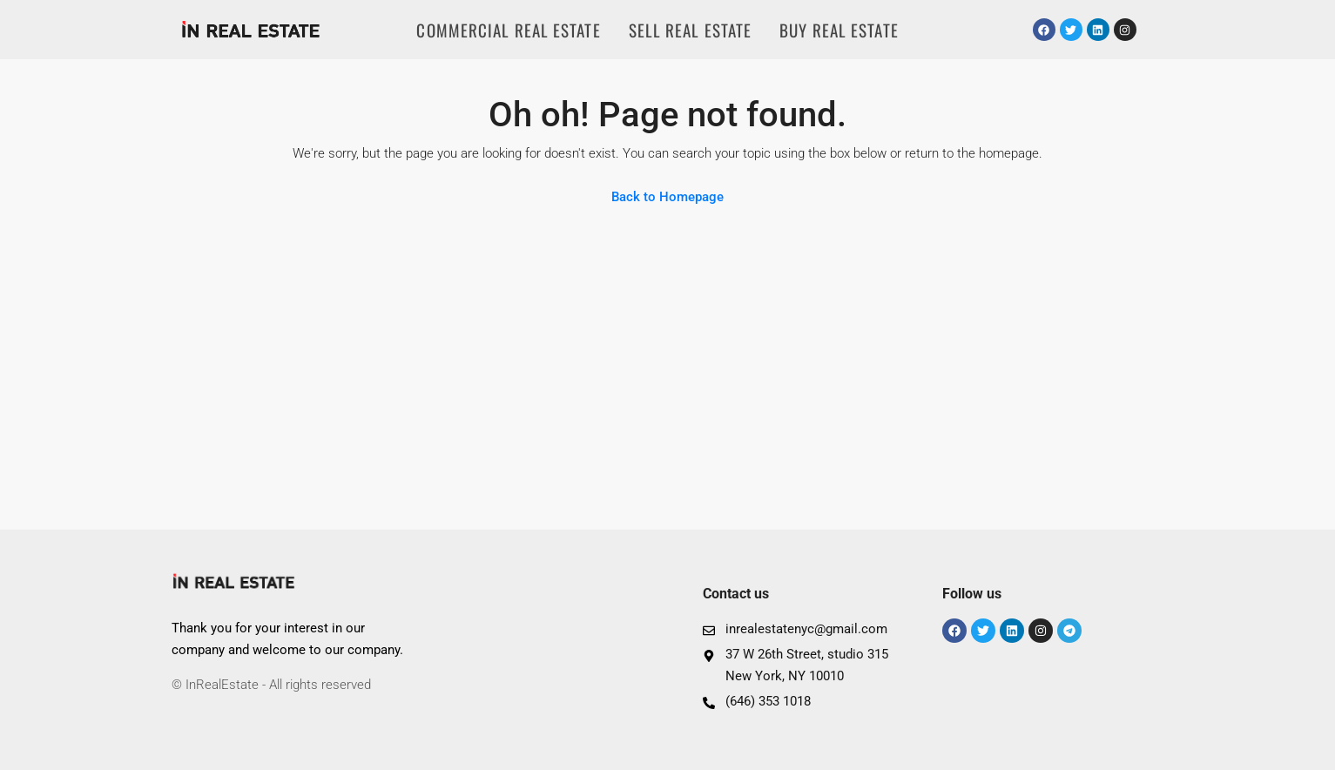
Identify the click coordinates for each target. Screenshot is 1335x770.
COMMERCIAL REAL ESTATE (508, 29)
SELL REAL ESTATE (690, 29)
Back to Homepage (667, 197)
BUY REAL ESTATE (839, 29)
